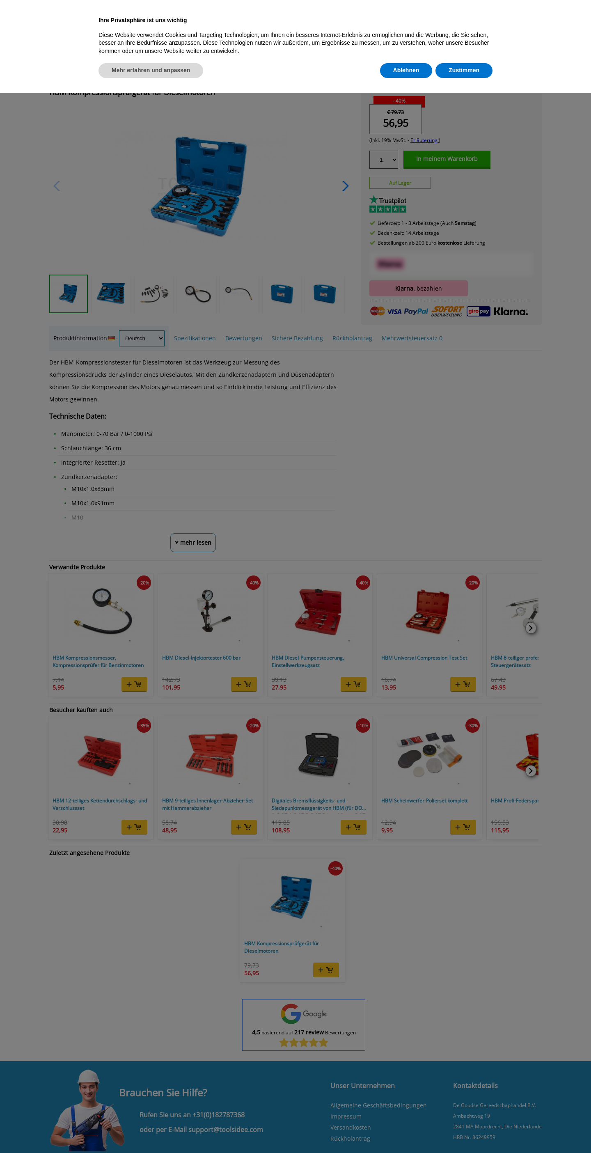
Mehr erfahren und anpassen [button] (151, 70)
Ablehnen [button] (406, 70)
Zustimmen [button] (464, 70)
